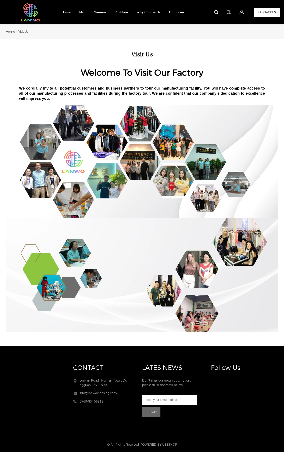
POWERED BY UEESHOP (158, 445)
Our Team (176, 12)
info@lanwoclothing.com (98, 393)
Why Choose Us (148, 12)
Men (82, 12)
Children (121, 12)
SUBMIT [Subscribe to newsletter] (151, 412)
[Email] (169, 400)
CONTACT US (267, 12)
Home (66, 12)
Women (100, 12)
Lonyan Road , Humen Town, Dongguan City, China (103, 383)
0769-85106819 (91, 402)
